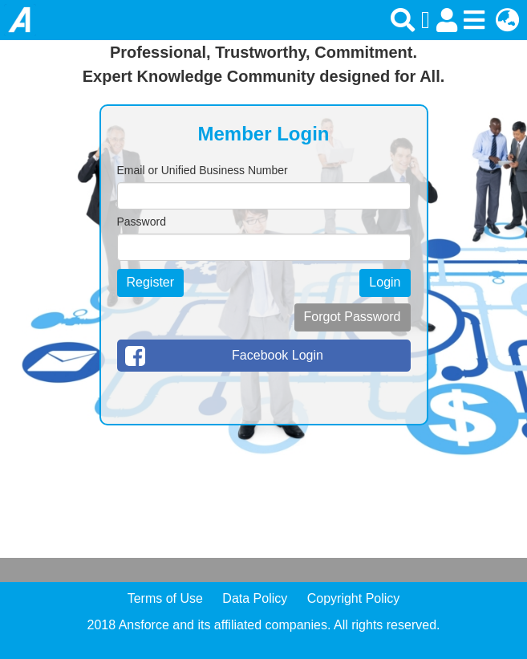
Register (151, 282)
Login (384, 282)
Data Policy (254, 598)
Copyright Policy (353, 598)
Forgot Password (352, 316)
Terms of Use (165, 598)
